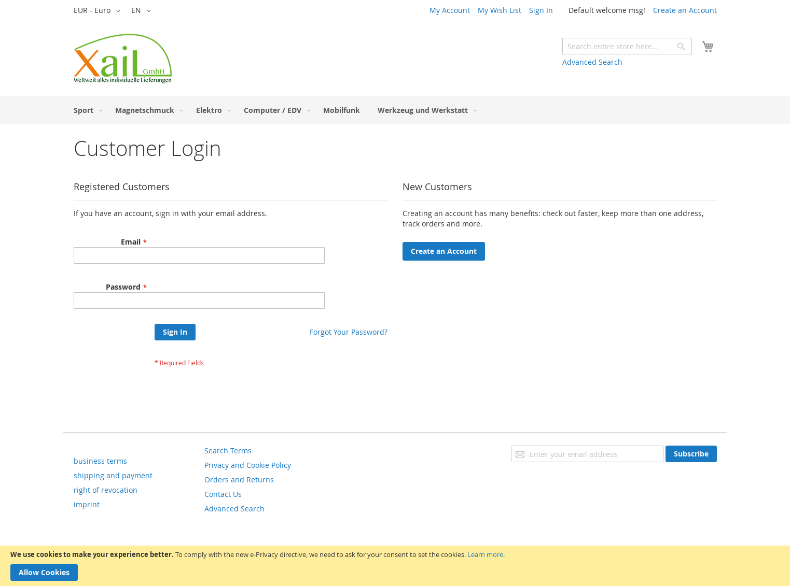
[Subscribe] (691, 454)
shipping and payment (113, 475)
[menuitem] (85, 110)
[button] (99, 11)
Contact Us (223, 494)
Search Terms (228, 450)
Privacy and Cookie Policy (247, 465)
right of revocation (105, 490)
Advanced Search (592, 62)
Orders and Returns (239, 479)
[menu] (395, 110)
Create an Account (685, 10)
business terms (100, 461)
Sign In (541, 10)
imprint (87, 504)
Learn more (485, 554)
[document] (395, 566)
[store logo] (123, 58)
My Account (449, 10)
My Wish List (499, 10)
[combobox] (627, 46)
